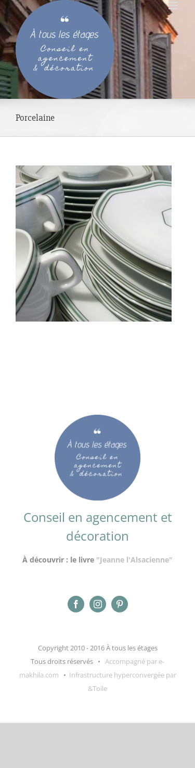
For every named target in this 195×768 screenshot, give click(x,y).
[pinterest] (119, 604)
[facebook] (76, 604)
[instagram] (97, 604)
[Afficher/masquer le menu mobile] (173, 5)
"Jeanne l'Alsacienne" (134, 560)
